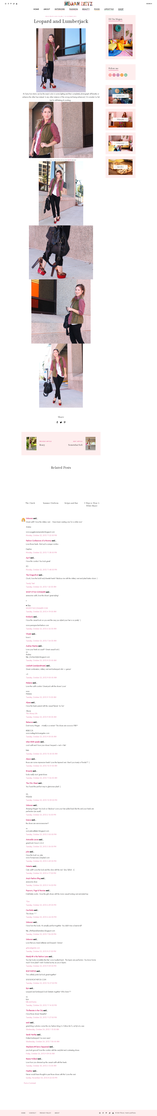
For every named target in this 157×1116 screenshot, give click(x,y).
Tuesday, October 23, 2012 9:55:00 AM (41, 717)
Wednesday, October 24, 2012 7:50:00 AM (42, 1041)
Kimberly (29, 617)
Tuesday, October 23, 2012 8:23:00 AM (41, 660)
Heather (29, 1071)
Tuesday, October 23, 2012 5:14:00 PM (41, 885)
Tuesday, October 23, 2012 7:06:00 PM (41, 934)
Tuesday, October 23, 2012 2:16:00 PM (41, 814)
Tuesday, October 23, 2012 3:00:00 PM (41, 834)
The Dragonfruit (32, 575)
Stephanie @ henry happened (37, 1047)
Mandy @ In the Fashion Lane (37, 956)
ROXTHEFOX (31, 971)
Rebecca (29, 722)
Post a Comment (30, 1083)
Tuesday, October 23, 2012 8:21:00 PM (41, 951)
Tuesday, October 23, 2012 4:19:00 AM (41, 611)
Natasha (29, 866)
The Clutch (30, 503)
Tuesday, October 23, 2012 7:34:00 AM (41, 640)
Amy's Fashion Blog (33, 878)
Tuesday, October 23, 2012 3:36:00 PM (41, 846)
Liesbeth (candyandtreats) (36, 665)
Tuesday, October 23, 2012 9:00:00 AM (41, 677)
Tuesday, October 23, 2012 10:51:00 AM (41, 766)
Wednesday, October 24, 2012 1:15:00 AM (42, 1029)
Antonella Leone (32, 839)
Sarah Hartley (31, 1034)
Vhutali (28, 634)
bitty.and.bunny (31, 1002)
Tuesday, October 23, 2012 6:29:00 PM (41, 905)
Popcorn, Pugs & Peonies (35, 890)
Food (97, 9)
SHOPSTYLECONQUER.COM (37, 608)
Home (36, 9)
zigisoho (69, 160)
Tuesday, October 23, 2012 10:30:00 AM (41, 753)
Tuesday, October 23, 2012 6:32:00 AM (41, 628)
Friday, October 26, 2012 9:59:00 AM (40, 1053)
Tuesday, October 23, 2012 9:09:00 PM (41, 966)
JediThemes (133, 1113)
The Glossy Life (31, 713)
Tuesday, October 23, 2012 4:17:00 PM (41, 873)
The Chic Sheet (32, 783)
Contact (32, 1113)
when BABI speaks (33, 742)
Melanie (29, 683)
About (47, 9)
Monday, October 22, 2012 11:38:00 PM (41, 552)
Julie (27, 851)
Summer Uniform (50, 503)
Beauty (86, 9)
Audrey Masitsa (32, 646)
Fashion (73, 9)
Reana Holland (31, 1059)
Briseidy (29, 771)
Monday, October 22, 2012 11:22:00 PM (41, 535)
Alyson (28, 759)
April (28, 558)
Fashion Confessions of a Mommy (38, 540)
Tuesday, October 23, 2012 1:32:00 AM (41, 587)
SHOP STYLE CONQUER (35, 592)
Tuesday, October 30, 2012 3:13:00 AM (41, 1065)
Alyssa (28, 702)
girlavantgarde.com (33, 948)
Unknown (29, 518)
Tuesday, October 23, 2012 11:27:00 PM (41, 1017)
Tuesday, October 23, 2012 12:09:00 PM (41, 800)
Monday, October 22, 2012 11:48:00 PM (41, 569)
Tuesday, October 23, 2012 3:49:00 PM (41, 861)
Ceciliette (29, 910)
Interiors (60, 9)
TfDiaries (122, 1113)
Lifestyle (109, 9)
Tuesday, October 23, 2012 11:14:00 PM (41, 1005)
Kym (27, 988)
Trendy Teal (30, 583)
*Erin (28, 901)
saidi (28, 1022)
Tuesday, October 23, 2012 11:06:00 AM (41, 778)
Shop (121, 9)
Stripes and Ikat (71, 503)
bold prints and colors (54, 16)
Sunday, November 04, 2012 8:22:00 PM (41, 1077)
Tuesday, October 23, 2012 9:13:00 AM (41, 697)
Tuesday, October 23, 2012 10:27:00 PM (41, 983)
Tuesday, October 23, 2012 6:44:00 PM (41, 917)
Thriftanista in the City (34, 1010)
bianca (28, 820)
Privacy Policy (45, 1113)
